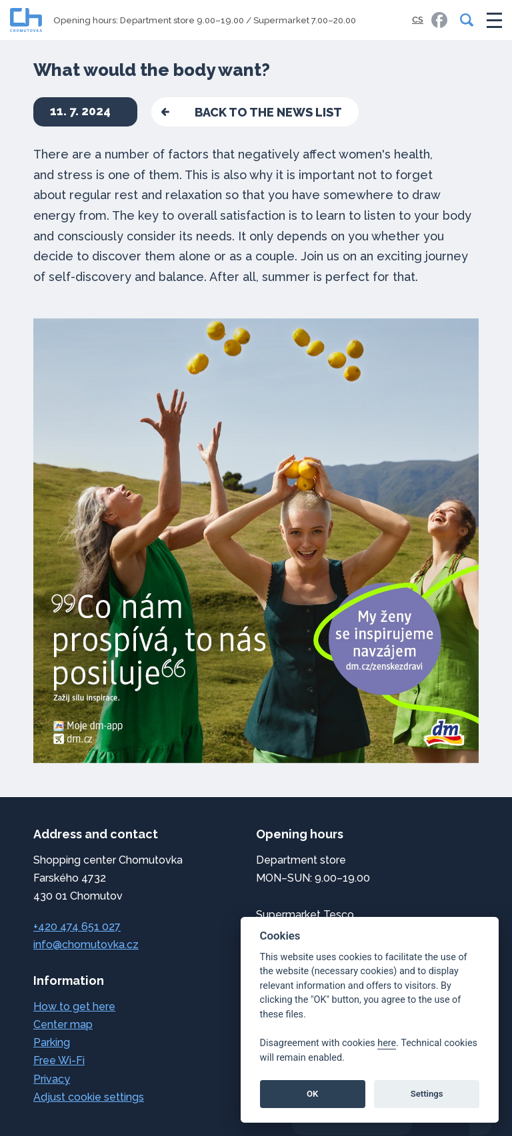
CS (417, 20)
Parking (51, 1042)
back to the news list (268, 112)
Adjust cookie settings (88, 1097)
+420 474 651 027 (77, 926)
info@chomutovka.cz (86, 944)
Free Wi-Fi (59, 1060)
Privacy (51, 1079)
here (386, 1043)
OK (312, 1094)
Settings (427, 1094)
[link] (439, 20)
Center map (63, 1024)
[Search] (464, 20)
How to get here (74, 1006)
